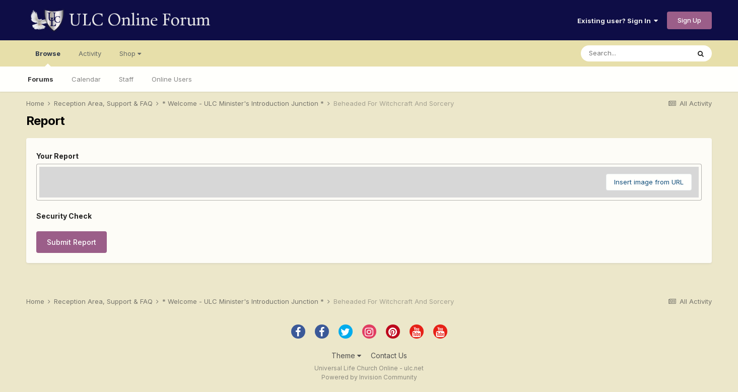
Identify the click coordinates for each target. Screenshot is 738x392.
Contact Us (389, 355)
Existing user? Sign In (617, 21)
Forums (40, 79)
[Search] (635, 53)
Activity (90, 53)
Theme (346, 355)
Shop (130, 53)
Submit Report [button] (71, 242)
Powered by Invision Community (369, 377)
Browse (47, 58)
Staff (126, 79)
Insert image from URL (649, 182)
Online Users (172, 79)
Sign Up (689, 20)
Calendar (86, 79)
